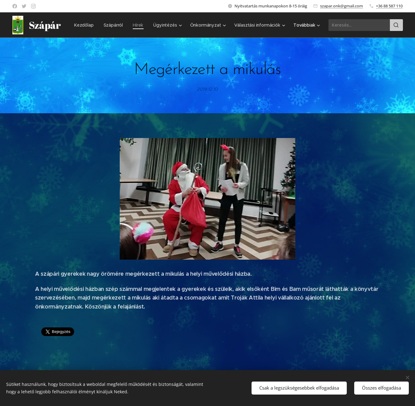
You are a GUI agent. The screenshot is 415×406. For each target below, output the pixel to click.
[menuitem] (144, 25)
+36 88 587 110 (389, 6)
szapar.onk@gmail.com (341, 6)
